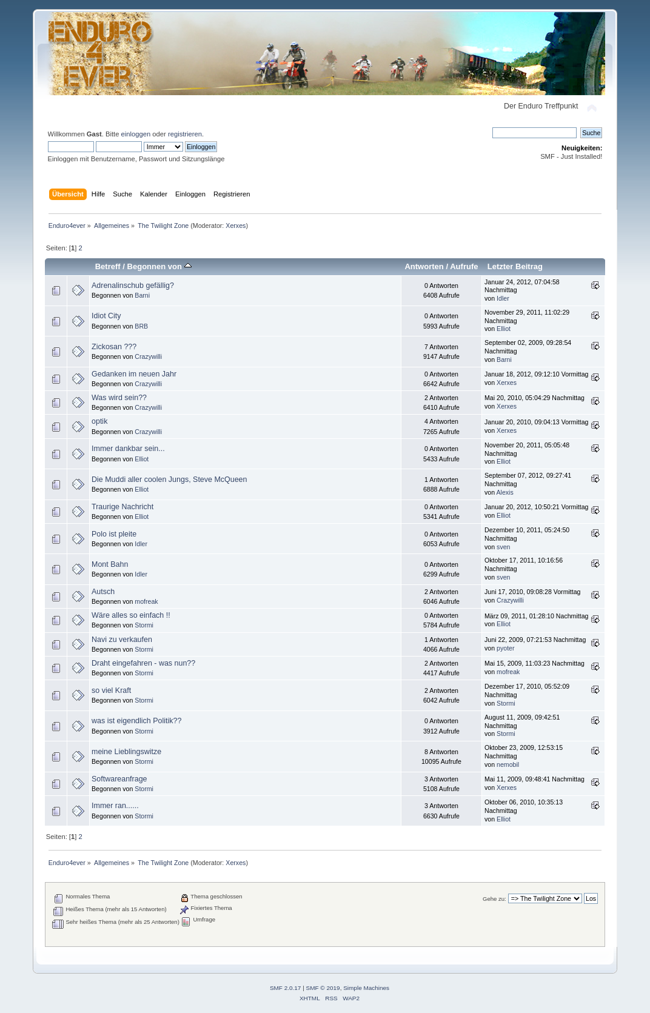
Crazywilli (148, 356)
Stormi (144, 625)
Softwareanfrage (119, 779)
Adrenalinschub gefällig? (133, 285)
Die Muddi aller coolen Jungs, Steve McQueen (169, 479)
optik (99, 421)
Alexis (505, 492)
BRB (141, 326)
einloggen (136, 134)
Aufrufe (464, 266)
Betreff (108, 266)
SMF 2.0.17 (285, 988)
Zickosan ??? (114, 347)
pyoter (505, 648)
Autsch (103, 591)
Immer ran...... (115, 805)
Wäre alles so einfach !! (131, 615)
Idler (503, 298)
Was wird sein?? (119, 397)
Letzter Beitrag (515, 266)
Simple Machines (366, 988)
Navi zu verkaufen (122, 639)
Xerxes (236, 225)
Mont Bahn (110, 564)
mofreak (146, 601)
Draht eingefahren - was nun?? (143, 663)
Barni (142, 295)
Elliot (504, 328)
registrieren (185, 134)
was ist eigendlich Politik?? (136, 721)
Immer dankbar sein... (128, 448)
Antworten (423, 266)
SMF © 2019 (323, 988)
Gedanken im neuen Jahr (134, 374)
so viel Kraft (111, 690)
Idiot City (106, 316)
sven (503, 546)
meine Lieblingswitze (126, 751)
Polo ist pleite (114, 534)
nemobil (508, 764)
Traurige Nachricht (122, 507)
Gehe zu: (494, 898)
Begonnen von (159, 266)
